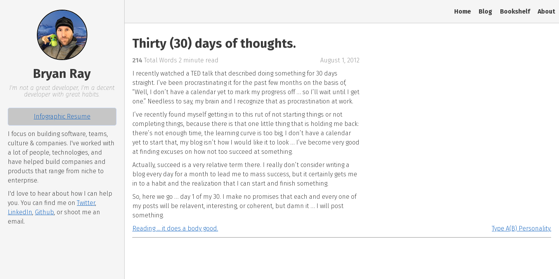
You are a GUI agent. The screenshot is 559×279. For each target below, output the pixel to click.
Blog (485, 11)
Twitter (86, 203)
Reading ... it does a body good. (175, 228)
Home (462, 11)
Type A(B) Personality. (521, 228)
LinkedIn (20, 212)
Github (44, 212)
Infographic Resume (62, 116)
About (546, 11)
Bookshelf (515, 11)
